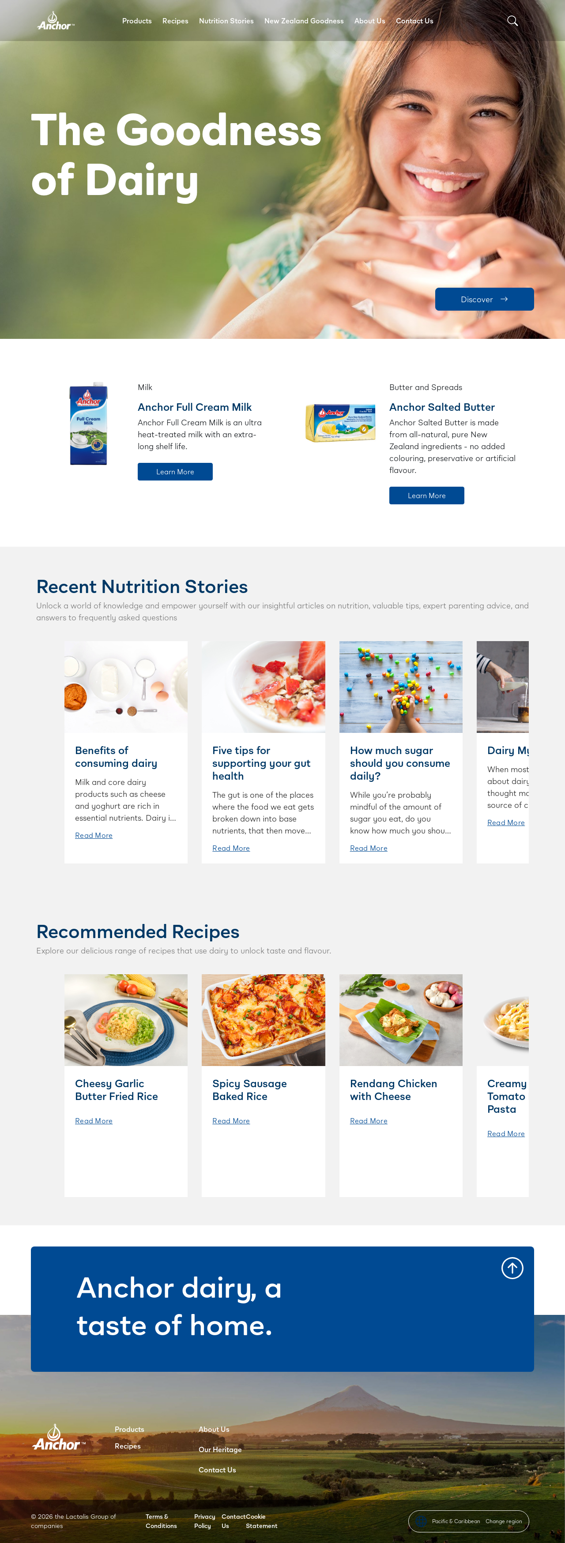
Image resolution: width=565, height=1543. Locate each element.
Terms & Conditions (161, 1521)
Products (137, 20)
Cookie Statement (262, 1521)
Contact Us (414, 20)
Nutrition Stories (226, 20)
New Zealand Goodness (304, 20)
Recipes (175, 20)
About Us (369, 20)
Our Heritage (220, 1449)
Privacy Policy (204, 1521)
